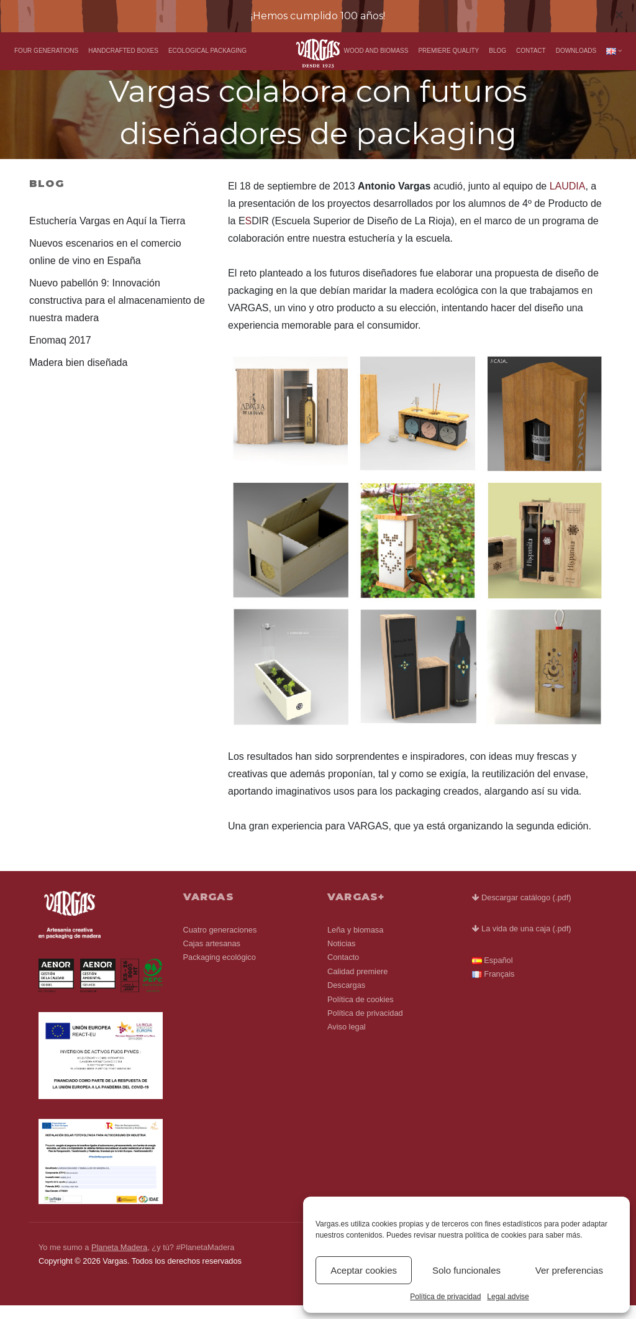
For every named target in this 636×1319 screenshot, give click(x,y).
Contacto (343, 970)
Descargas (346, 998)
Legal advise (508, 1296)
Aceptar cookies (363, 1270)
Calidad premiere (357, 984)
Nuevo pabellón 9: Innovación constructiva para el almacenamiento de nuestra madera (117, 313)
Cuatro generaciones (220, 942)
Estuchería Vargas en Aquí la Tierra (107, 234)
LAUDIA (568, 199)
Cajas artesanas (211, 956)
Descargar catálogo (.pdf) (521, 911)
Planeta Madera (119, 1260)
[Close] (619, 15)
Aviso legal (346, 1040)
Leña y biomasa (355, 942)
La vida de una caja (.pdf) (521, 942)
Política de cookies (360, 1012)
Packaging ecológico (219, 970)
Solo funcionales (466, 1270)
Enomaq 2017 (60, 353)
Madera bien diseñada (78, 375)
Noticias (341, 956)
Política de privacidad (445, 1296)
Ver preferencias (569, 1270)
